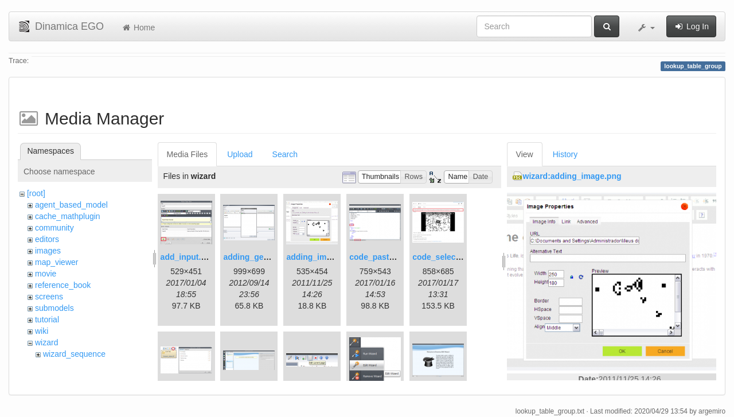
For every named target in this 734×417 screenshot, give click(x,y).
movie (45, 273)
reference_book (63, 285)
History (565, 154)
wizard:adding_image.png (572, 176)
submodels (54, 308)
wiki (41, 331)
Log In (691, 26)
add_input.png (188, 257)
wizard (46, 342)
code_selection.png (449, 257)
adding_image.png (321, 257)
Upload (239, 154)
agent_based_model (71, 204)
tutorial (47, 319)
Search (285, 154)
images (48, 250)
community (54, 227)
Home (138, 27)
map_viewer (56, 262)
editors (47, 239)
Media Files (187, 154)
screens (49, 296)
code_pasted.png (382, 257)
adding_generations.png (270, 257)
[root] (36, 193)
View (524, 154)
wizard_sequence (74, 353)
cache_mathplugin (67, 216)
